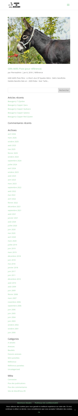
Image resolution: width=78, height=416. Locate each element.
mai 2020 (11, 233)
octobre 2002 (13, 325)
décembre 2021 (14, 206)
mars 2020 (12, 241)
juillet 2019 (12, 245)
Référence (38, 72)
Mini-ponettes (13, 358)
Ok (39, 412)
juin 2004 (12, 317)
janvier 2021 (13, 218)
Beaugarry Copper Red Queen (20, 116)
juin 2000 (12, 332)
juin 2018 (12, 260)
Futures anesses (14, 354)
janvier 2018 (13, 267)
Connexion (12, 379)
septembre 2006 (14, 306)
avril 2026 (12, 134)
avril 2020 (12, 237)
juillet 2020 (12, 225)
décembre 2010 (14, 279)
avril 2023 (12, 180)
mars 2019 (12, 252)
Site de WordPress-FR (17, 391)
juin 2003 (12, 321)
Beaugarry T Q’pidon (16, 101)
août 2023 (12, 176)
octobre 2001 (13, 328)
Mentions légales (24, 403)
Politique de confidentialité (46, 403)
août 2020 (12, 222)
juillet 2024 (12, 164)
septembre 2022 (14, 187)
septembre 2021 (14, 210)
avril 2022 (12, 199)
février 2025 (13, 153)
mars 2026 (12, 138)
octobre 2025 (13, 141)
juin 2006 (12, 309)
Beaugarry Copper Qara (18, 105)
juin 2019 (12, 248)
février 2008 (13, 294)
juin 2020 (12, 229)
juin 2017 (12, 271)
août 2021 (12, 214)
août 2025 (12, 145)
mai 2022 (11, 195)
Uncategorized (14, 369)
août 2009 (12, 286)
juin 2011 (12, 275)
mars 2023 (12, 183)
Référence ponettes (16, 365)
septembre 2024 (14, 160)
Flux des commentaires (17, 387)
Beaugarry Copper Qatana (19, 113)
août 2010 (12, 283)
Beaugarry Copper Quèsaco (19, 109)
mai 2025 (11, 149)
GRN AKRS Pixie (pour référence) (24, 68)
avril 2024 (12, 168)
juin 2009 (12, 290)
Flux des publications (16, 383)
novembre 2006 (14, 302)
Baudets (11, 350)
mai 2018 (11, 264)
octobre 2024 (13, 157)
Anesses (11, 346)
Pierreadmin (16, 72)
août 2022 (12, 191)
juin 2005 (12, 313)
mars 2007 (12, 298)
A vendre (11, 342)
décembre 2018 (14, 256)
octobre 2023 (13, 172)
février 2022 (13, 202)
